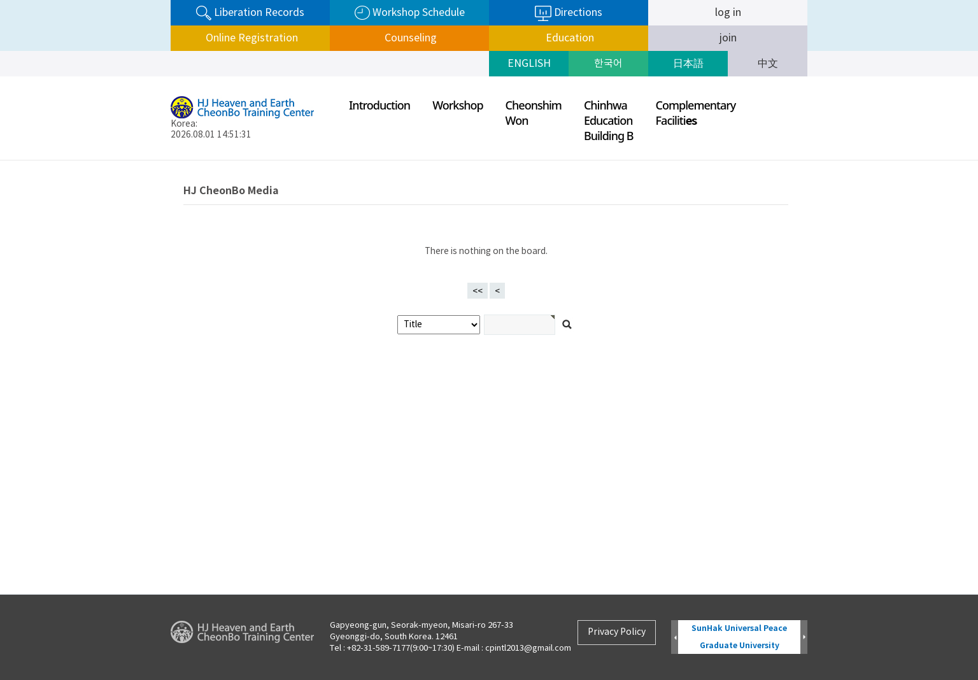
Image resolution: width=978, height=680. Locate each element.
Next (803, 637)
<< (477, 292)
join (728, 38)
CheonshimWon (534, 112)
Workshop (457, 105)
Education (568, 38)
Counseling (409, 38)
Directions (568, 13)
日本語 (688, 63)
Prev (674, 637)
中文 (768, 63)
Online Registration (250, 38)
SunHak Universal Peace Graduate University (739, 637)
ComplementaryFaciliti (696, 112)
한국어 (608, 63)
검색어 (0, 160)
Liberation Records (250, 13)
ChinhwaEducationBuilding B (609, 120)
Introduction (379, 105)
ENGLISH (529, 63)
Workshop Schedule (410, 13)
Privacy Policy (617, 632)
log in (728, 12)
